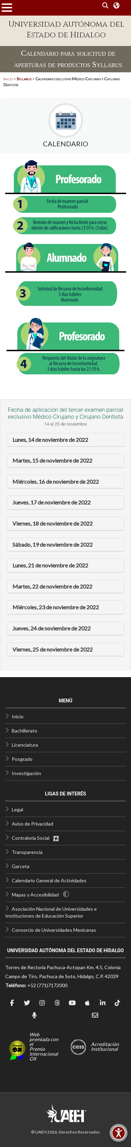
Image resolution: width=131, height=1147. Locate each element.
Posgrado (22, 759)
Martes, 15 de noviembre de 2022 (52, 460)
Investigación (26, 773)
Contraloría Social (35, 838)
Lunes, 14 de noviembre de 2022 (50, 439)
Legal (17, 809)
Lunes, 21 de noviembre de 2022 (50, 565)
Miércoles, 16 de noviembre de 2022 (55, 481)
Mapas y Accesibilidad (35, 895)
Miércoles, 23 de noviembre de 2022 (55, 607)
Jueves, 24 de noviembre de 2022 (51, 628)
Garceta (20, 866)
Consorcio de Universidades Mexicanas (54, 930)
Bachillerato (24, 731)
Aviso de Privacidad (32, 824)
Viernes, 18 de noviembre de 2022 (52, 523)
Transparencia (27, 852)
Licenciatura (25, 745)
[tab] (65, 440)
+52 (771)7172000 (47, 985)
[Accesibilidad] (119, 1133)
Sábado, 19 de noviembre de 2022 (52, 544)
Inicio (8, 78)
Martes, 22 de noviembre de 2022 (52, 586)
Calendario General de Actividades (49, 880)
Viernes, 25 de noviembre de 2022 (52, 649)
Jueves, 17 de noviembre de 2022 (51, 502)
